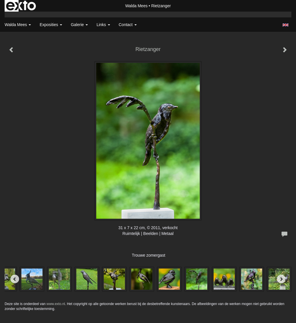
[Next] (281, 279)
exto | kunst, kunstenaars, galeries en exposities (21, 6)
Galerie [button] (79, 24)
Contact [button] (128, 24)
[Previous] (14, 279)
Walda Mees (136, 5)
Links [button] (103, 24)
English (285, 25)
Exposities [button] (51, 24)
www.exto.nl (56, 304)
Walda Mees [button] (18, 24)
